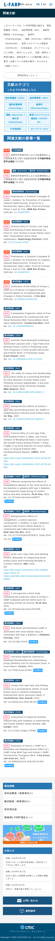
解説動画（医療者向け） (18, 801)
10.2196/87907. (22, 212)
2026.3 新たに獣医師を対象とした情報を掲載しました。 (27, 877)
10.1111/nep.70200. (18, 242)
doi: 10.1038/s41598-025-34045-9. (26, 419)
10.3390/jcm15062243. (26, 299)
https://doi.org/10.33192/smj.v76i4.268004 (26, 570)
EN (44, 4)
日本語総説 (15, 129)
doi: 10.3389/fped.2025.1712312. (25, 359)
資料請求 (30, 911)
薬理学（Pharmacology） (39, 106)
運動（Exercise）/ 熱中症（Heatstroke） (15, 118)
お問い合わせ (25, 4)
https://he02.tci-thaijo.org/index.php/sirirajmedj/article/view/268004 (27, 576)
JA (38, 4)
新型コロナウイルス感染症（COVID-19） (39, 118)
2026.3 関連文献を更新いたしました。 (24, 889)
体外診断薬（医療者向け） (19, 793)
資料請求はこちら (26, 75)
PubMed (9, 501)
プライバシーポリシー (19, 931)
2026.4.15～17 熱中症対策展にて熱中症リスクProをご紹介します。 (26, 863)
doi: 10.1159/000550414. (21, 326)
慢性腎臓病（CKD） (15, 98)
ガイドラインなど (39, 129)
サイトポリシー (38, 931)
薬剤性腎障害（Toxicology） (15, 106)
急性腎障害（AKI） (39, 98)
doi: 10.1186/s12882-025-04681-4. (26, 392)
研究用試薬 (10, 809)
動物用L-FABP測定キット (18, 817)
